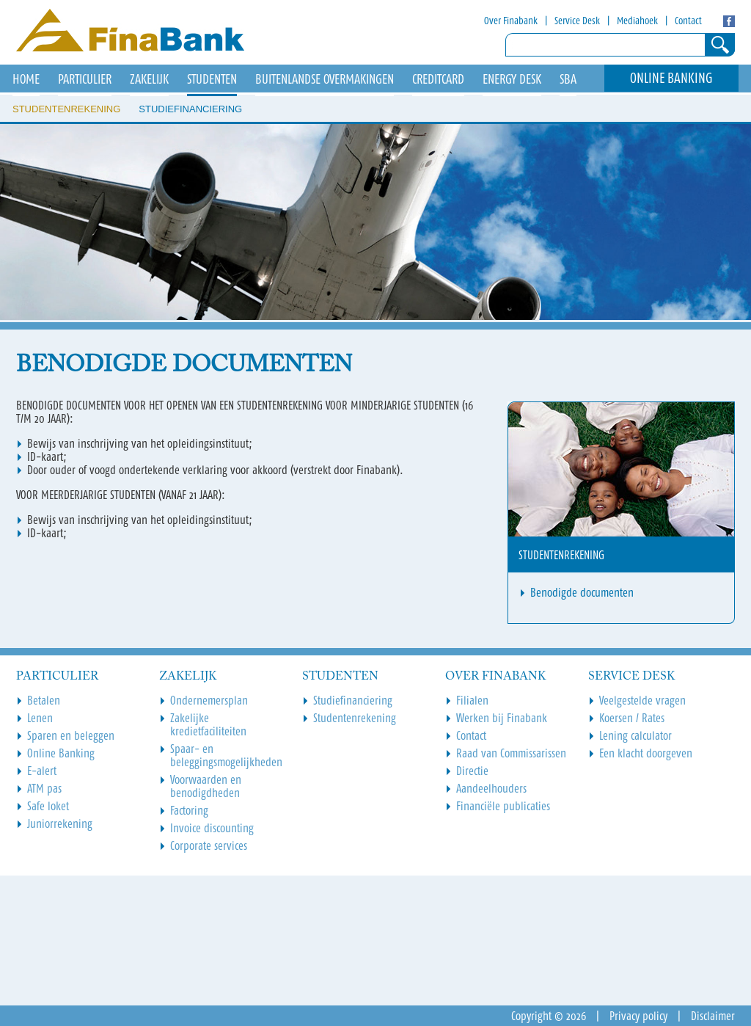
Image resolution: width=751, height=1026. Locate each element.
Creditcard (438, 79)
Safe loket (48, 805)
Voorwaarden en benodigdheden (205, 786)
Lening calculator (635, 735)
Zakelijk (149, 79)
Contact (688, 20)
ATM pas (44, 788)
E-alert (41, 770)
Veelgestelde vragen (642, 700)
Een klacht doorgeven (645, 753)
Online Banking (671, 78)
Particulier (84, 79)
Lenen (40, 717)
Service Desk (577, 20)
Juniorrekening (59, 823)
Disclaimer (713, 1015)
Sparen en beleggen (70, 735)
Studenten (212, 79)
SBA (568, 79)
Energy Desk (512, 79)
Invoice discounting (212, 827)
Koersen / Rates (631, 717)
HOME (26, 79)
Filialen (472, 700)
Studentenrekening (66, 108)
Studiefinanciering (190, 108)
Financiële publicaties (503, 805)
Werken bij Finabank (501, 717)
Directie (472, 770)
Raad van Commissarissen (511, 753)
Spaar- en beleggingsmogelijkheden (226, 755)
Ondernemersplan (209, 700)
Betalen (43, 700)
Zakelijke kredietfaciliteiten (208, 724)
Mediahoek (637, 20)
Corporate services (208, 845)
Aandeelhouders (491, 788)
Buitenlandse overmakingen (324, 79)
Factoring (189, 810)
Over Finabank (511, 20)
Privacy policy (638, 1015)
